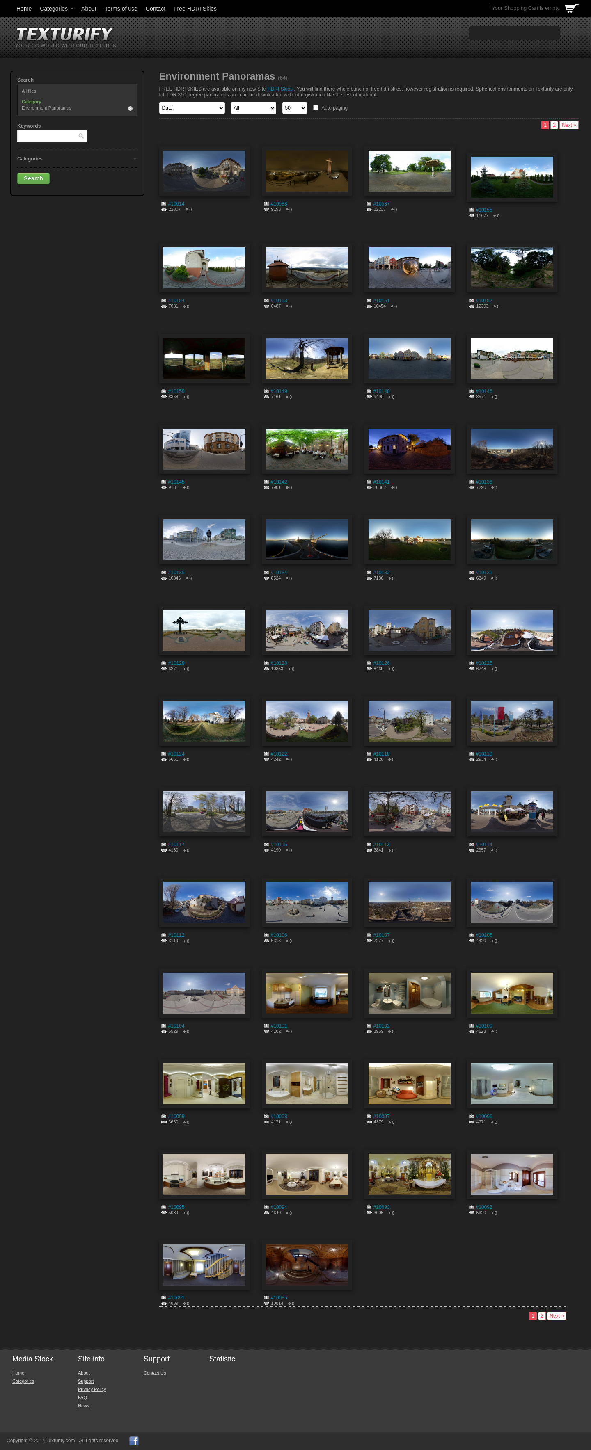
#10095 (176, 1207)
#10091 (176, 1298)
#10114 (484, 844)
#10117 (176, 844)
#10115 (279, 844)
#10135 (176, 572)
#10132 (381, 572)
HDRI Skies (280, 89)
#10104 (176, 1026)
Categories (57, 8)
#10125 (484, 663)
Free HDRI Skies (195, 8)
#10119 (484, 754)
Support (86, 1381)
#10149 (279, 391)
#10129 (176, 663)
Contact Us (155, 1372)
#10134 (279, 572)
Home (24, 8)
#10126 (381, 663)
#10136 (484, 482)
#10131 (484, 572)
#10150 (176, 391)
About (88, 8)
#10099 (176, 1116)
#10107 (381, 935)
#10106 (279, 935)
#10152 (484, 301)
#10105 (484, 935)
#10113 (381, 844)
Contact (155, 8)
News (83, 1405)
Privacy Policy (92, 1389)
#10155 (484, 210)
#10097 (381, 1116)
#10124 (176, 754)
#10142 (279, 482)
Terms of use (121, 8)
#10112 (176, 935)
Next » (569, 125)
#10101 (279, 1026)
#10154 (176, 301)
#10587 (381, 204)
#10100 (484, 1026)
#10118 (381, 754)
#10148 (381, 391)
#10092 (484, 1207)
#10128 (279, 663)
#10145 (176, 482)
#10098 (279, 1116)
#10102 (381, 1026)
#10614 (176, 204)
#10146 (484, 391)
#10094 (279, 1207)
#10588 (279, 204)
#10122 (279, 754)
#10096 (484, 1116)
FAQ (82, 1397)
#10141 (381, 482)
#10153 (279, 301)
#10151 (381, 301)
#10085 (279, 1298)
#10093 (381, 1207)
